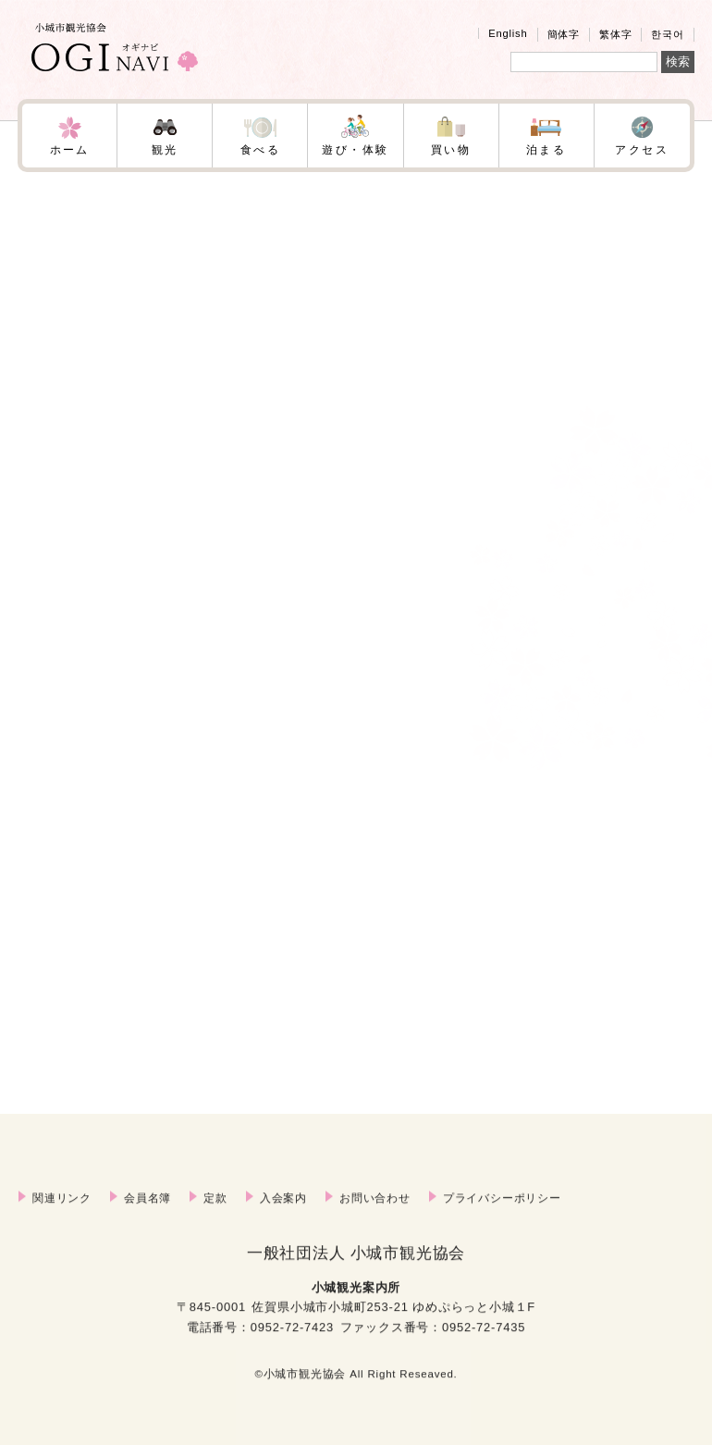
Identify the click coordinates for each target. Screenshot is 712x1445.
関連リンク (62, 1221)
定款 (215, 1221)
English (507, 33)
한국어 (667, 34)
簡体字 (563, 34)
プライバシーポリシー (502, 1221)
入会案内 (283, 1221)
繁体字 (615, 34)
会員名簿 (147, 1221)
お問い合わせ (375, 1221)
